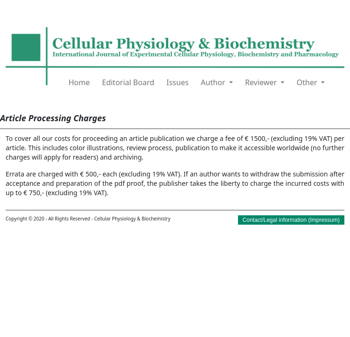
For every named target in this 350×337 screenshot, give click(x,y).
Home (79, 82)
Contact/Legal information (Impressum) (291, 220)
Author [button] (214, 82)
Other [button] (308, 82)
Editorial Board (128, 82)
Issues (177, 82)
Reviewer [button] (262, 82)
